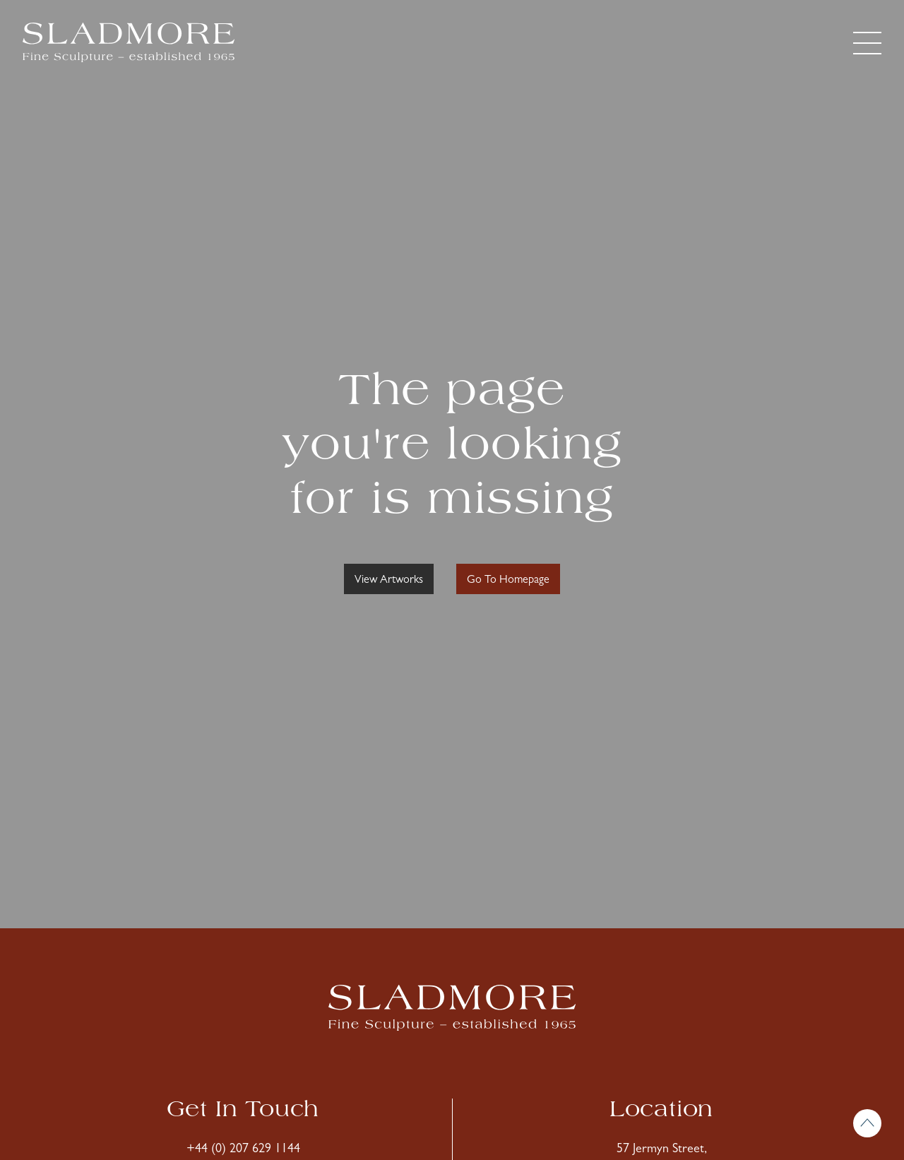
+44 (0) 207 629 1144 (243, 1150)
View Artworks (389, 580)
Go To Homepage (508, 580)
